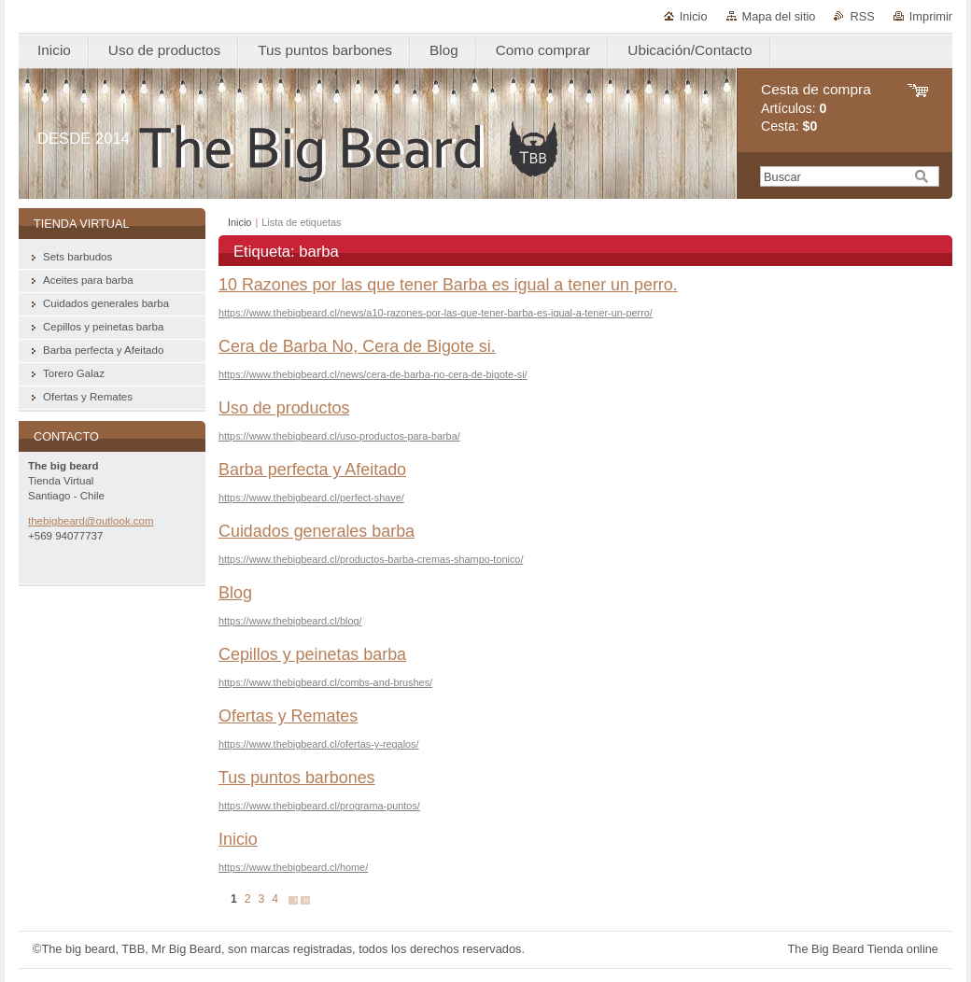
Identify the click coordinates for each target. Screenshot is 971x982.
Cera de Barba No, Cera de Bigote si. (357, 346)
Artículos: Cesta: (816, 107)
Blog (235, 592)
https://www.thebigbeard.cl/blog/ (290, 620)
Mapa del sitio (779, 16)
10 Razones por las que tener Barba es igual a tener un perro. (448, 284)
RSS (862, 16)
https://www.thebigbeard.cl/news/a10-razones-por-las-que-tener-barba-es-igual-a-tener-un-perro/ (435, 312)
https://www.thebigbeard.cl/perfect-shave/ (311, 497)
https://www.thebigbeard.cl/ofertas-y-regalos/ (318, 744)
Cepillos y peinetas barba (312, 654)
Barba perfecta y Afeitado (312, 469)
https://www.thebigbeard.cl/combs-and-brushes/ (325, 682)
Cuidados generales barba (316, 531)
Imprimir (930, 16)
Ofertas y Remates (288, 716)
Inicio (694, 16)
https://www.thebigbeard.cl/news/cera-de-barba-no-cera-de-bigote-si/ (373, 374)
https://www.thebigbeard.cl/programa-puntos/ (319, 805)
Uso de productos (283, 408)
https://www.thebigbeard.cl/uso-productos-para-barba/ (339, 436)
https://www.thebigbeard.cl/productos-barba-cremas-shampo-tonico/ (370, 559)
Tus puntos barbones (296, 777)
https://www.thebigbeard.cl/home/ (293, 867)
